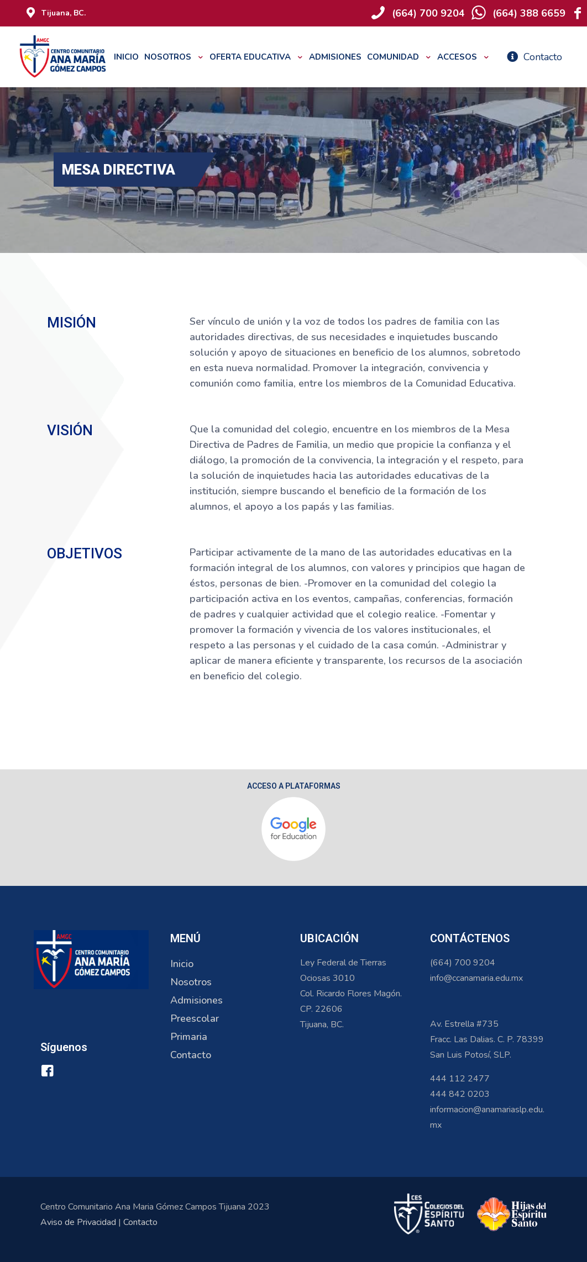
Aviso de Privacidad (78, 1222)
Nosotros (191, 982)
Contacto (190, 1055)
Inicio (181, 963)
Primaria (188, 1036)
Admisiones (196, 1000)
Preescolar (194, 1018)
